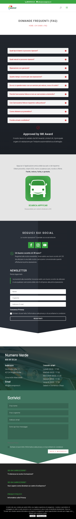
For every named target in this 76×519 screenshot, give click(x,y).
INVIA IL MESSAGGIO (58, 461)
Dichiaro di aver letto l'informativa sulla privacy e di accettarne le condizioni (37, 313)
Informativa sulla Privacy (17, 498)
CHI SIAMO (39, 26)
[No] (73, 512)
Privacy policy (41, 516)
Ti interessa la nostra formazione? (20, 474)
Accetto (32, 516)
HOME (31, 26)
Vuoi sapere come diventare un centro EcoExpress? (27, 486)
